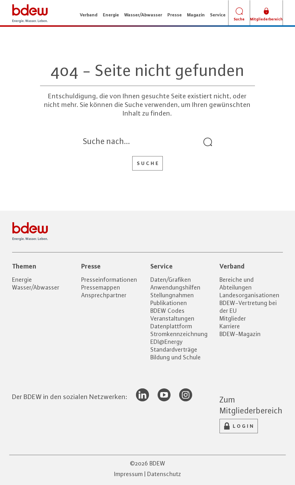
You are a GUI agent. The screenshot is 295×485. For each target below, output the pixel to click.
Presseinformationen (109, 279)
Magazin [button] (196, 15)
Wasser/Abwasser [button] (143, 15)
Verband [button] (89, 15)
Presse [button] (174, 15)
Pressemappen (100, 287)
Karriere (230, 326)
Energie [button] (111, 15)
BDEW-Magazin (240, 334)
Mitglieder (233, 318)
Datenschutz (164, 474)
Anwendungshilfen (175, 287)
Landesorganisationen (249, 295)
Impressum (128, 474)
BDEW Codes (167, 310)
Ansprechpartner (103, 295)
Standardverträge (173, 349)
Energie (22, 279)
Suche (148, 163)
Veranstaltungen (172, 318)
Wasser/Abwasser (35, 287)
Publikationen (168, 302)
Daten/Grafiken (170, 279)
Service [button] (218, 15)
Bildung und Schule (175, 357)
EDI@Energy (166, 341)
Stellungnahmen (172, 295)
